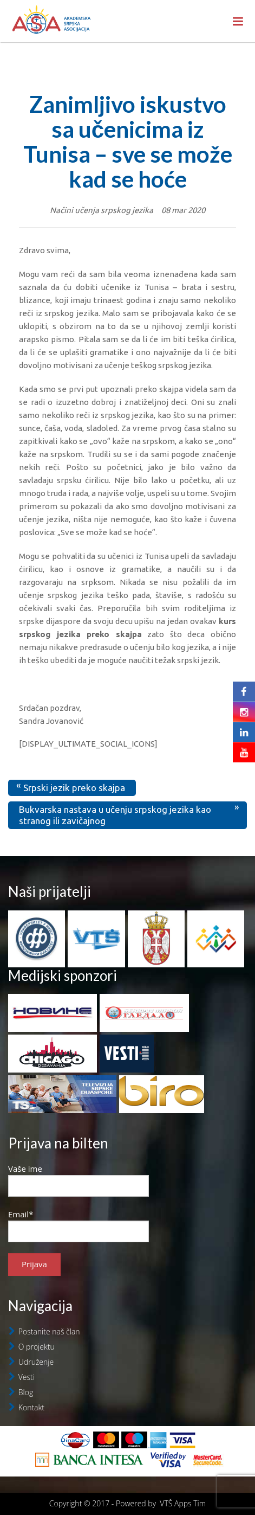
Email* (78, 1225)
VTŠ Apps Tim (183, 1503)
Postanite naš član (49, 1331)
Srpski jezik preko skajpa (74, 787)
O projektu (36, 1346)
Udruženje (36, 1362)
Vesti (26, 1377)
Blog (25, 1392)
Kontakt (31, 1407)
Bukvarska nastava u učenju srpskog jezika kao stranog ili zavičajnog (115, 814)
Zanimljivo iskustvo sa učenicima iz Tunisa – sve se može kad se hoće (127, 142)
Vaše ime (78, 1180)
